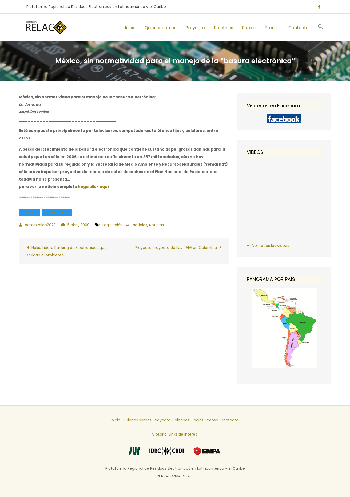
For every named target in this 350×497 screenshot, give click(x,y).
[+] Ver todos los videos (267, 245)
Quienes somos (160, 28)
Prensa (272, 28)
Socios (249, 28)
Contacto (298, 28)
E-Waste (29, 212)
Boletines (223, 28)
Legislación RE (57, 212)
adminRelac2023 (40, 225)
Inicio (130, 28)
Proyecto (195, 28)
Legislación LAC (116, 225)
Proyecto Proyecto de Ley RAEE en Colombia (176, 247)
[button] (320, 27)
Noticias (140, 225)
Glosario (159, 434)
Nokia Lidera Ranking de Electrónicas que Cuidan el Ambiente (67, 251)
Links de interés (183, 434)
